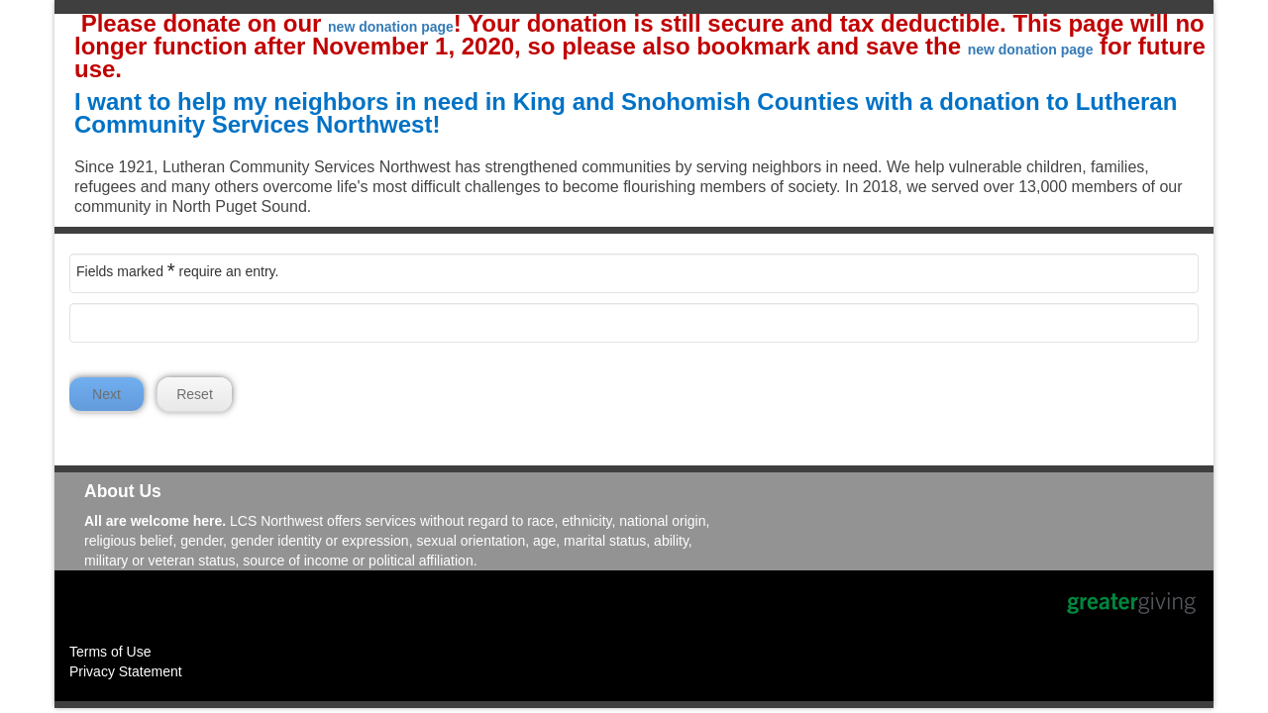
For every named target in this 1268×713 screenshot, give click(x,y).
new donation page (391, 27)
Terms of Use (110, 652)
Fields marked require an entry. (177, 270)
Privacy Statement (125, 671)
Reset (194, 394)
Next (106, 394)
